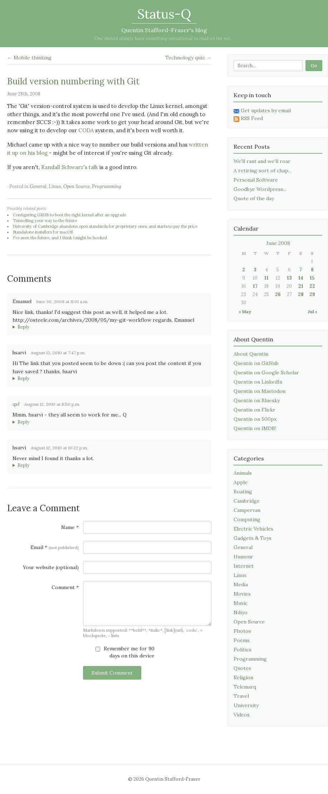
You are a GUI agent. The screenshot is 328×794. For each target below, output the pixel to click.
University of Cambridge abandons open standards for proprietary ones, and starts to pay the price (105, 226)
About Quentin (251, 354)
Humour (243, 556)
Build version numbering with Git (73, 81)
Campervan (247, 510)
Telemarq (245, 687)
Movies (242, 594)
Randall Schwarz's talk (69, 167)
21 (300, 286)
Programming (106, 186)
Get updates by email (262, 110)
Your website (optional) (51, 567)
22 (312, 286)
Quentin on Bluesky (257, 400)
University (246, 705)
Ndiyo (241, 612)
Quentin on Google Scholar (266, 372)
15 (312, 278)
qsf (16, 404)
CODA (86, 130)
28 (301, 294)
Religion (243, 677)
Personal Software (256, 180)
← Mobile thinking (29, 57)
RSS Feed (248, 118)
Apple (241, 482)
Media (241, 584)
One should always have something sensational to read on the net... (164, 38)
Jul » (312, 311)
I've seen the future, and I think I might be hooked (60, 237)
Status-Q (164, 14)
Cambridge (247, 501)
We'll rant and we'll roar (262, 161)
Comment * (65, 587)
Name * (70, 527)
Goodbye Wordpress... (260, 189)
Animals (243, 473)
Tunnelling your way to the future (45, 220)
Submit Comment (112, 673)
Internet (244, 566)
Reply (23, 327)
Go (314, 65)
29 (312, 294)
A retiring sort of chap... (263, 170)
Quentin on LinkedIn (258, 382)
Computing (247, 519)
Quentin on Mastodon (259, 391)
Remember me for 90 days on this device (125, 652)
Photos (242, 631)
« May (245, 311)
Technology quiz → (188, 57)
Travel (241, 696)
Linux (55, 186)
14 (300, 278)
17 (255, 286)
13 (289, 278)
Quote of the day (254, 198)
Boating (243, 491)
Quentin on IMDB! (255, 428)
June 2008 (278, 243)
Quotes (242, 668)
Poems (242, 640)
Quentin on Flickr (254, 409)
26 (278, 294)
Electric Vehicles (253, 529)
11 (266, 278)
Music (241, 603)
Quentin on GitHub (256, 363)
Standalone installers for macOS (43, 232)
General (38, 186)
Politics (242, 649)
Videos (242, 714)
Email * (54, 547)
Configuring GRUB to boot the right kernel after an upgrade (69, 214)
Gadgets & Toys (252, 538)
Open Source (76, 186)
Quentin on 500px (255, 419)
